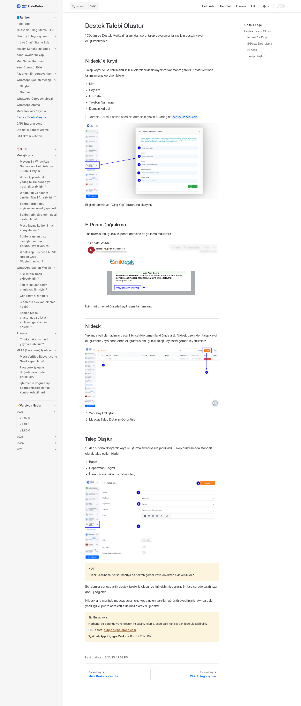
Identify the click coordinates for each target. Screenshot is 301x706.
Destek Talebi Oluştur (258, 31)
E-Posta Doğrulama (259, 43)
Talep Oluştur (256, 56)
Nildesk (252, 49)
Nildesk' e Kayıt (257, 37)
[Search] (84, 6)
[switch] (281, 6)
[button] (37, 17)
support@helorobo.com (120, 630)
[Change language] (266, 6)
